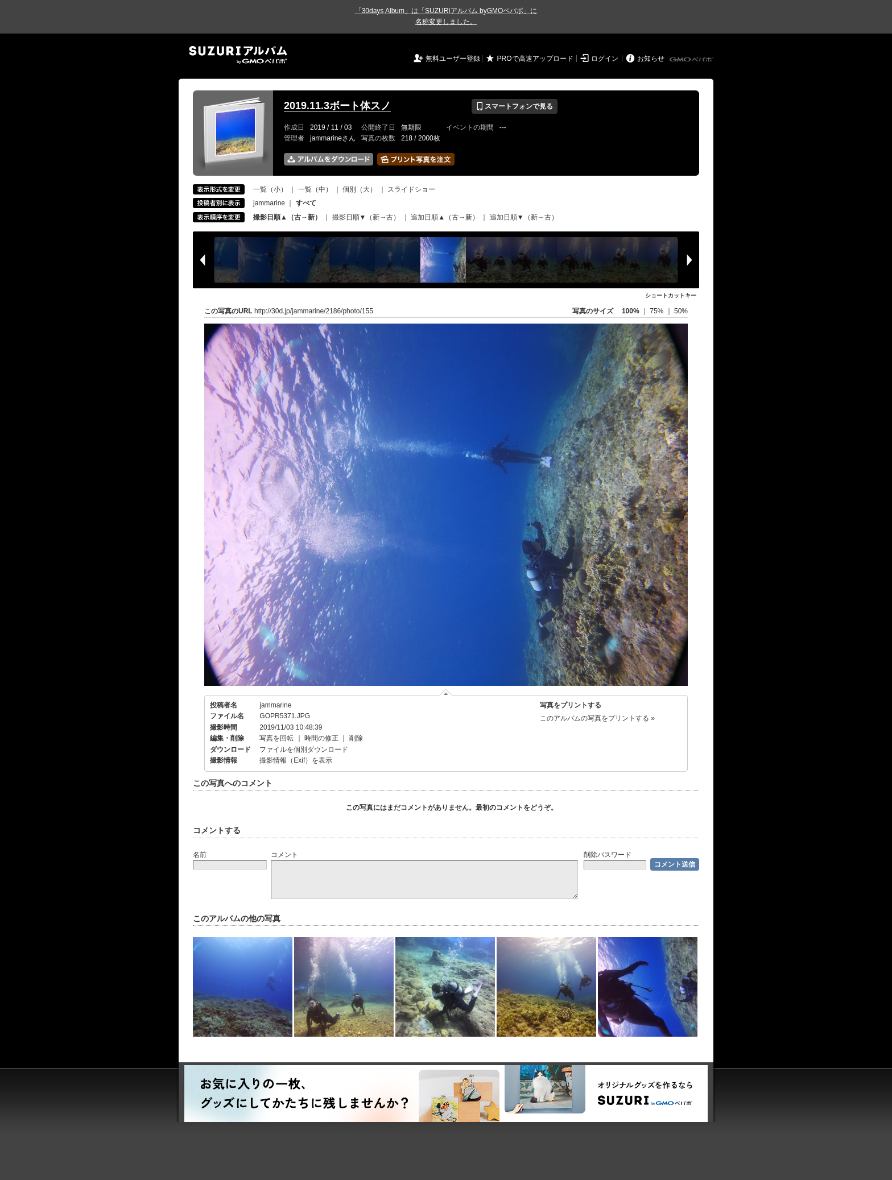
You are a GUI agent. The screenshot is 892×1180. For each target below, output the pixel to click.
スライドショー (411, 189)
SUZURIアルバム (238, 55)
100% (630, 311)
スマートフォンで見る (514, 106)
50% (681, 311)
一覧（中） (315, 189)
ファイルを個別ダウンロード (303, 749)
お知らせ (650, 59)
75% (657, 311)
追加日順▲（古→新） (445, 217)
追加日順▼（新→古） (524, 217)
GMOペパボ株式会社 (692, 59)
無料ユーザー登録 (453, 59)
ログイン (604, 59)
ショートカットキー (670, 295)
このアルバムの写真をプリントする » (597, 718)
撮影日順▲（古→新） (287, 217)
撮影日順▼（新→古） (366, 217)
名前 (200, 855)
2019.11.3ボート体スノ (337, 105)
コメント (284, 855)
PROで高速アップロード (535, 59)
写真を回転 (276, 738)
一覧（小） (270, 189)
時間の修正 (321, 738)
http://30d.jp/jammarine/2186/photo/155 (313, 311)
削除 (356, 738)
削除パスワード (607, 855)
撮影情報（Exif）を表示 (295, 760)
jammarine (269, 203)
